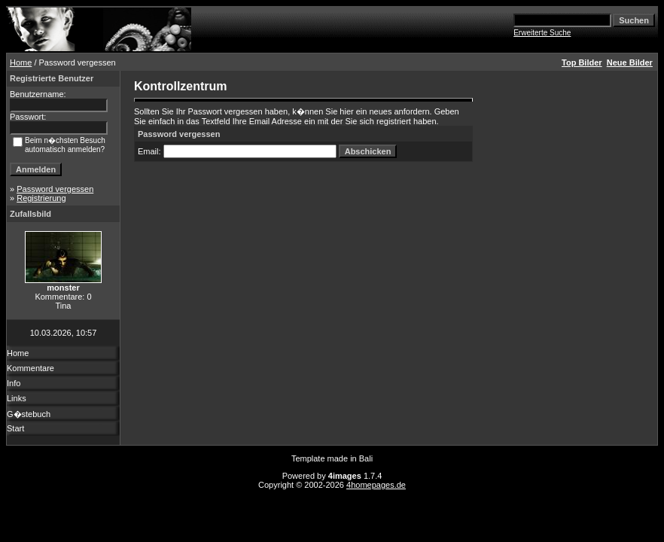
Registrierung (41, 197)
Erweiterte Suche (542, 33)
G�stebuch (28, 414)
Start (15, 428)
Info (13, 383)
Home (21, 62)
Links (16, 398)
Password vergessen (55, 188)
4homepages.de (376, 484)
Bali (366, 458)
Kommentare (30, 368)
